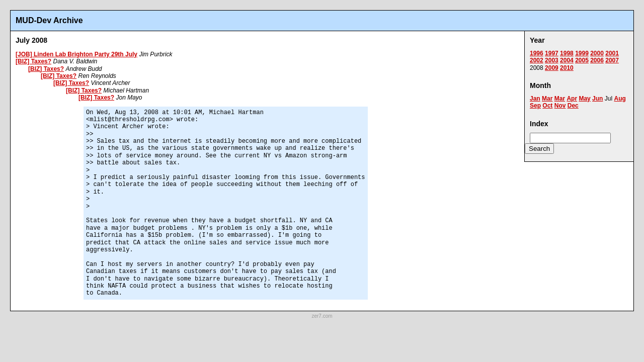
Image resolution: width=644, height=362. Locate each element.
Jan (535, 98)
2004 (567, 60)
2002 (536, 60)
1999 (582, 53)
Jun (597, 98)
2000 (597, 53)
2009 (551, 67)
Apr (572, 98)
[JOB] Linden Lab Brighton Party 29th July (76, 54)
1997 (551, 53)
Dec (573, 105)
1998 (567, 53)
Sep (535, 105)
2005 (582, 60)
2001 (612, 53)
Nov (560, 105)
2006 (597, 60)
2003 (551, 60)
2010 (567, 67)
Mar (547, 98)
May (584, 98)
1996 (536, 53)
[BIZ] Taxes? (33, 61)
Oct (547, 105)
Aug (619, 98)
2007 (612, 60)
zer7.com (321, 316)
